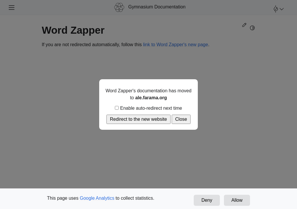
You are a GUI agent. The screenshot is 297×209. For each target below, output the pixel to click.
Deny (206, 200)
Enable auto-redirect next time (148, 108)
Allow (236, 200)
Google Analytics (97, 198)
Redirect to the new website (138, 119)
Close (181, 119)
